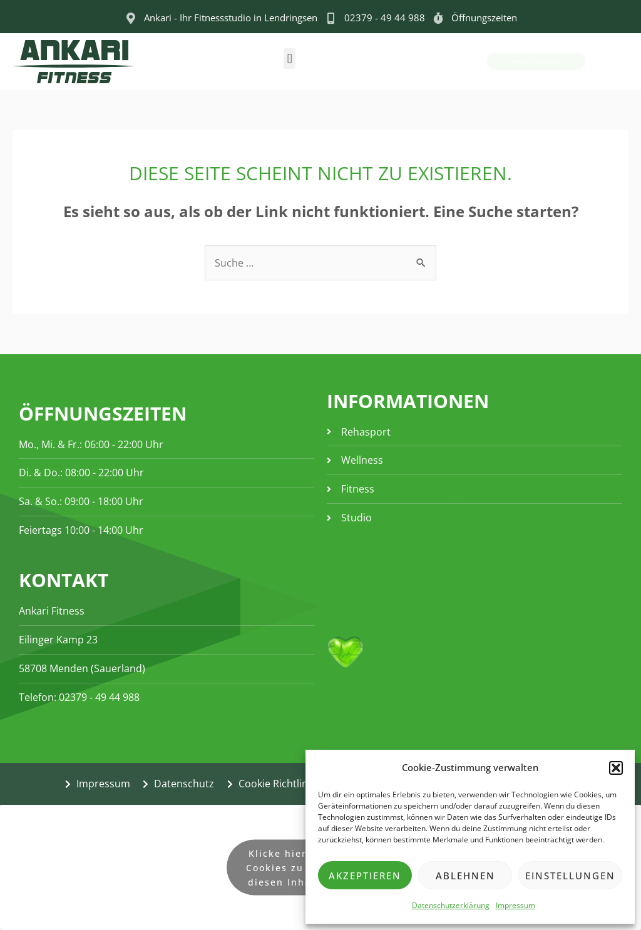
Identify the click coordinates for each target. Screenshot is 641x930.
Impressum (515, 905)
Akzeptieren (365, 875)
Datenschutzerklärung (451, 905)
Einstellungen (570, 875)
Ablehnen (465, 875)
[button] (616, 768)
